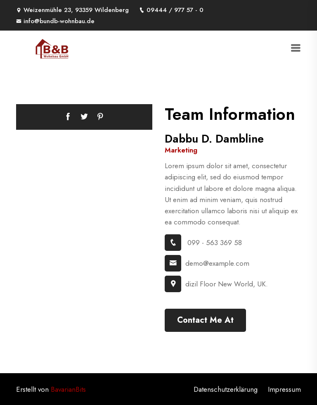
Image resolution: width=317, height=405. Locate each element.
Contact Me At (205, 320)
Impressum (284, 389)
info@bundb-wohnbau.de (55, 21)
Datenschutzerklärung (226, 389)
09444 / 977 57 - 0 (171, 9)
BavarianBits (68, 389)
